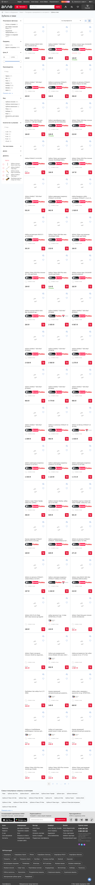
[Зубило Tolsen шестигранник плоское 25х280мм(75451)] (58, 147)
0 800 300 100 (83, 820)
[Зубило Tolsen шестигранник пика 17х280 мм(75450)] (82, 224)
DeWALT (9, 85)
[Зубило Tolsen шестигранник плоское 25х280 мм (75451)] (82, 757)
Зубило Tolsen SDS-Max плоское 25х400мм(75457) (82, 121)
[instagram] (76, 811)
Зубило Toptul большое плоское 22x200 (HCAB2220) (82, 616)
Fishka (35, 822)
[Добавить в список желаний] (43, 31)
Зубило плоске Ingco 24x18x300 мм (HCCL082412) (82, 273)
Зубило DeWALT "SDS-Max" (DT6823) (80, 387)
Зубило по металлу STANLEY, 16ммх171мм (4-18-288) (81, 539)
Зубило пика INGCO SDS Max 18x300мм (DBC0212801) (81, 578)
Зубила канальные (12, 106)
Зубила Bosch (24, 793)
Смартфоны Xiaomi (20, 845)
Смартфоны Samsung (43, 845)
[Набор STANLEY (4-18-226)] (35, 147)
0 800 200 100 (83, 823)
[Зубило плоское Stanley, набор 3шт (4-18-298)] (58, 490)
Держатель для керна (12, 116)
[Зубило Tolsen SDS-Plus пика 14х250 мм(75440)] (58, 262)
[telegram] (81, 811)
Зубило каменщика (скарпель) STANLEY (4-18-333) (57, 197)
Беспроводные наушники (11, 854)
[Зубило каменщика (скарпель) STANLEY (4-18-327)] (35, 452)
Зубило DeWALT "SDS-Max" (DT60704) (15, 175)
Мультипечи (21, 863)
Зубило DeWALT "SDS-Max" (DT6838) (56, 387)
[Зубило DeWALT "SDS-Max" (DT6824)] (35, 414)
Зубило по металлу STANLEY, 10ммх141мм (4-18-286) (57, 83)
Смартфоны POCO (60, 845)
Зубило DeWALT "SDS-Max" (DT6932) (80, 311)
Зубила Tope (23, 798)
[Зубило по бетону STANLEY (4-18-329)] (82, 414)
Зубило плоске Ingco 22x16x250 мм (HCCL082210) (16, 171)
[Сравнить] (71, 6)
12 (65, 784)
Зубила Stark (35, 793)
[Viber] (79, 835)
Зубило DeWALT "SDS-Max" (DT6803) (33, 197)
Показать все (8, 93)
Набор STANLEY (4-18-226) (33, 158)
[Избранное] (77, 6)
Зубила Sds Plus (13, 793)
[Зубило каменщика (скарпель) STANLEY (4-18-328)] (58, 452)
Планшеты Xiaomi (25, 850)
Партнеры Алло (68, 822)
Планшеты (7, 850)
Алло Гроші (36, 820)
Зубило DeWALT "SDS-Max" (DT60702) (15, 168)
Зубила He (48, 798)
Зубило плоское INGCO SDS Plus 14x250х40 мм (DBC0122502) (15, 164)
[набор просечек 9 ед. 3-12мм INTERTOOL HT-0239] (58, 604)
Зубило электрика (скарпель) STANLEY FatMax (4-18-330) (57, 578)
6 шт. (8, 139)
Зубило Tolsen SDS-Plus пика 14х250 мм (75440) (34, 768)
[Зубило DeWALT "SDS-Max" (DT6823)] (82, 376)
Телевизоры (25, 854)
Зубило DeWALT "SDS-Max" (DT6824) (33, 425)
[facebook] (71, 811)
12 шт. (8, 141)
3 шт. (8, 134)
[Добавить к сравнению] (43, 27)
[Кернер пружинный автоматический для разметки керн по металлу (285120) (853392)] (58, 680)
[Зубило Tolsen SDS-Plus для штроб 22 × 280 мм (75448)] (35, 109)
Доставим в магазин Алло (12, 27)
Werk (8, 90)
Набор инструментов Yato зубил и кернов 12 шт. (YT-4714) (82, 654)
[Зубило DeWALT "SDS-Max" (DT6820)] (35, 376)
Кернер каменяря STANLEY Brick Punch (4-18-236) (33, 539)
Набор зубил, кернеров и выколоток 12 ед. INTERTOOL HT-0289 (81, 692)
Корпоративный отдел (70, 830)
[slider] (4, 61)
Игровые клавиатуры (74, 854)
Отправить (31, 7)
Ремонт (21, 12)
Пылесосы (81, 859)
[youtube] (86, 811)
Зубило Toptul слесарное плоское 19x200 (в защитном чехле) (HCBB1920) (34, 654)
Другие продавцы (13, 47)
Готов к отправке (12, 24)
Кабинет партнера (68, 827)
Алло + (9, 45)
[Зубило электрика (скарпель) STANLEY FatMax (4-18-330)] (58, 566)
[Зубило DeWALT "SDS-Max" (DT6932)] (82, 300)
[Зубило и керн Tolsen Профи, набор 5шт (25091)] (35, 490)
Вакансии (5, 820)
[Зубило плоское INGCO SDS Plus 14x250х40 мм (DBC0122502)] (35, 33)
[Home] (2, 12)
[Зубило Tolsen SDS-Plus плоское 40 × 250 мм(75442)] (35, 262)
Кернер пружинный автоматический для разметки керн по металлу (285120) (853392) (57, 692)
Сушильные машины (70, 863)
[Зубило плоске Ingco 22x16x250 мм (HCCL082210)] (82, 33)
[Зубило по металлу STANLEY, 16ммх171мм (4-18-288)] (82, 528)
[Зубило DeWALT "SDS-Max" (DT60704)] (35, 71)
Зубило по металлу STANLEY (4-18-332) (58, 425)
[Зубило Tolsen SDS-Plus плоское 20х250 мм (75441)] (82, 147)
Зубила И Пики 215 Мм (9, 798)
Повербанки (28, 867)
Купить (43, 58)
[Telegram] (82, 835)
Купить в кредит (37, 827)
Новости (4, 822)
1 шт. (8, 131)
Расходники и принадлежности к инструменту (37, 12)
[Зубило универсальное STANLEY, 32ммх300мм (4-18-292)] (58, 528)
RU (90, 1)
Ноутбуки (37, 850)
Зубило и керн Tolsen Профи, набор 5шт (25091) (34, 501)
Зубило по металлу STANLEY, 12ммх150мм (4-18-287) (34, 578)
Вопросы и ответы (23, 827)
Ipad (15, 850)
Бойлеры (72, 859)
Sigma (9, 76)
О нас (4, 825)
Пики (3, 793)
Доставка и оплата (23, 820)
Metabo (9, 88)
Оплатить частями (38, 825)
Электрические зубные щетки (12, 867)
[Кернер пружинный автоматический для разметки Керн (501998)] (82, 718)
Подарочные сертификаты (41, 830)
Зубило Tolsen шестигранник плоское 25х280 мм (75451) (80, 768)
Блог (18, 825)
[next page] (68, 783)
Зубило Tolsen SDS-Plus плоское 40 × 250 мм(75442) (35, 273)
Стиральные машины (54, 863)
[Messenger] (84, 835)
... (61, 784)
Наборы (9, 111)
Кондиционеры (49, 859)
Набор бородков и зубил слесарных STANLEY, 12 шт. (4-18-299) (81, 197)
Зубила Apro (60, 793)
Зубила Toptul (69, 798)
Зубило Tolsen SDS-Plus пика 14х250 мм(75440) (57, 273)
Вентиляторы (62, 859)
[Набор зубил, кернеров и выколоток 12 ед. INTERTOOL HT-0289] (82, 680)
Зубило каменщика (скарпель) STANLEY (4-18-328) (57, 463)
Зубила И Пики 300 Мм (36, 798)
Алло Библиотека (53, 827)
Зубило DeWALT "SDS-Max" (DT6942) (33, 349)
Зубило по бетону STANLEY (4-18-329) (81, 425)
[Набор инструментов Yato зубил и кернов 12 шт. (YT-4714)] (82, 642)
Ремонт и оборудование (11, 12)
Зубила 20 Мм (58, 798)
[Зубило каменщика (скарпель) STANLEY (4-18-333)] (58, 185)
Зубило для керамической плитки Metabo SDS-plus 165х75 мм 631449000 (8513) (58, 654)
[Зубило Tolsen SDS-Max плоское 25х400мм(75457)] (82, 109)
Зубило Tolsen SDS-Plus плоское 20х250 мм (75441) (82, 159)
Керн (8, 113)
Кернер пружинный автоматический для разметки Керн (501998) (81, 730)
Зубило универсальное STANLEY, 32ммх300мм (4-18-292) (57, 540)
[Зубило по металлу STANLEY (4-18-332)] (58, 414)
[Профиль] (65, 6)
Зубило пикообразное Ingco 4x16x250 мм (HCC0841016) (57, 121)
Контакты (5, 830)
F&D (8, 80)
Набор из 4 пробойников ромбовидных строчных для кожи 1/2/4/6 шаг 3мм (33, 730)
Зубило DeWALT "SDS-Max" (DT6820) (33, 387)
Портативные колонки (35, 859)
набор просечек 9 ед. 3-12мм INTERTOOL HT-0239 (57, 616)
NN (8, 78)
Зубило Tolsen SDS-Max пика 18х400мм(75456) (57, 235)
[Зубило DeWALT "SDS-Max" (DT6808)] (58, 300)
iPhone (32, 845)
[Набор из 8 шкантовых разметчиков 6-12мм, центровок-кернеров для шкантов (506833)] (58, 718)
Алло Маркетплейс (69, 820)
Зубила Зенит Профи (47, 793)
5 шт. (8, 136)
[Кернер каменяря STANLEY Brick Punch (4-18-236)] (35, 528)
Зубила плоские (12, 102)
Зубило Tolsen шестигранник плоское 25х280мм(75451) (57, 159)
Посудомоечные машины (36, 863)
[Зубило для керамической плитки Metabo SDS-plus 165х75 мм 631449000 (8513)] (58, 642)
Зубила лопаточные (13, 104)
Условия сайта (21, 832)
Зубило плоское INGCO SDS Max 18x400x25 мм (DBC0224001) (34, 311)
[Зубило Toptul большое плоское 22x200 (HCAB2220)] (82, 604)
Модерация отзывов (23, 830)
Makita (9, 83)
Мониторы (36, 854)
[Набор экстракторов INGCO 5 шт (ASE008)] (35, 224)
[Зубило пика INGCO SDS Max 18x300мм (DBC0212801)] (82, 566)
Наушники (70, 850)
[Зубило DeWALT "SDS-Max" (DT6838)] (58, 376)
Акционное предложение (11, 31)
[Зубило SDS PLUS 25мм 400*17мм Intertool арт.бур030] (35, 604)
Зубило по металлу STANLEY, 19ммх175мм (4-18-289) (81, 83)
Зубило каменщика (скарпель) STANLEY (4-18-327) (34, 463)
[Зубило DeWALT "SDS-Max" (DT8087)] (82, 338)
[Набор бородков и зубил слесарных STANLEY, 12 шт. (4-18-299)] (82, 185)
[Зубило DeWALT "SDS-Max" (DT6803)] (35, 185)
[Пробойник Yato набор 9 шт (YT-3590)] (35, 680)
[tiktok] (92, 811)
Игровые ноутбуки (48, 850)
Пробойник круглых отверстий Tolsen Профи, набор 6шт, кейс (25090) (16, 179)
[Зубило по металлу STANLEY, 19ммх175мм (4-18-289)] (82, 71)
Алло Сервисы (52, 822)
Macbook (60, 850)
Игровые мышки (60, 854)
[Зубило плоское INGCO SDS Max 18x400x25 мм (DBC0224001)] (35, 300)
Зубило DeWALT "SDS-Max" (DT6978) (56, 349)
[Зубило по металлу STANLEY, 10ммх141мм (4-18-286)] (58, 71)
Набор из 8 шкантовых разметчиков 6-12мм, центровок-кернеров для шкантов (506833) (58, 730)
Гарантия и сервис (23, 822)
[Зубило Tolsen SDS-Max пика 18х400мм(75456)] (58, 224)
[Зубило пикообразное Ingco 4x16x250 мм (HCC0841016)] (58, 109)
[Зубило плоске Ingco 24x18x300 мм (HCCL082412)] (82, 262)
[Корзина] (87, 6)
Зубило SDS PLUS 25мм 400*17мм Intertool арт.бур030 (34, 616)
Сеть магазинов (7, 827)
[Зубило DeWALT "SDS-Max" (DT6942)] (35, 338)
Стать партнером (68, 825)
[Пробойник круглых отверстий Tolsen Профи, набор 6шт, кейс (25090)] (82, 490)
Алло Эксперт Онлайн (55, 820)
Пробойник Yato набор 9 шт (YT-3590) (35, 692)
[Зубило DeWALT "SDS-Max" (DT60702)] (58, 33)
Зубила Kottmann (72, 793)
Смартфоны (7, 845)
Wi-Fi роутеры (47, 854)
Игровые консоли (9, 859)
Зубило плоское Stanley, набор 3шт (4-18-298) (57, 501)
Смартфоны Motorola (75, 845)
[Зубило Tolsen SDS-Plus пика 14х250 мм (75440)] (35, 757)
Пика (8, 109)
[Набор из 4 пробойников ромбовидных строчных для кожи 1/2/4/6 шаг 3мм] (35, 718)
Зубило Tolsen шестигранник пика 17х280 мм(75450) (80, 235)
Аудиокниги (51, 825)
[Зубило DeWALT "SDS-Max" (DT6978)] (58, 338)
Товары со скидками (12, 35)
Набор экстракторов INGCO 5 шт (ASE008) (34, 235)
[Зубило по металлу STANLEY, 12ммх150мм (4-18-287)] (35, 566)
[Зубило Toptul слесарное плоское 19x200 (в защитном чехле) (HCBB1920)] (35, 642)
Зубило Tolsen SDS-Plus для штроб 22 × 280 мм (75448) (33, 121)
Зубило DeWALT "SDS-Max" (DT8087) (80, 349)
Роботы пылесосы (9, 863)
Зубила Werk (80, 798)
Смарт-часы (21, 859)
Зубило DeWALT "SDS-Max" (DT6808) (56, 311)
